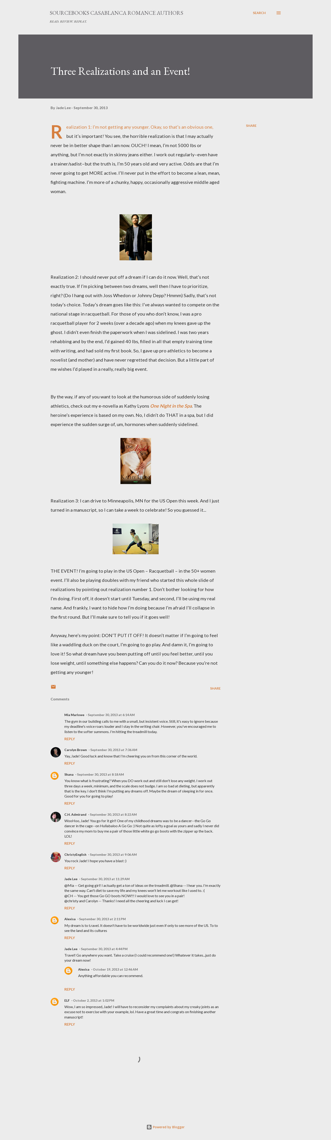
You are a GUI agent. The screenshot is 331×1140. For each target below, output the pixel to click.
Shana (69, 774)
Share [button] (251, 126)
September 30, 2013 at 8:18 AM (100, 774)
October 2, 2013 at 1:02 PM (93, 1000)
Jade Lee (70, 879)
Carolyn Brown (75, 750)
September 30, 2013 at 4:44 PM (104, 949)
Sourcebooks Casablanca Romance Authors (116, 12)
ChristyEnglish (75, 854)
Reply (69, 739)
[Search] (259, 13)
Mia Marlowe (74, 715)
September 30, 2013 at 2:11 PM (102, 919)
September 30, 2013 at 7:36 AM (113, 750)
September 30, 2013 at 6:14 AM (111, 715)
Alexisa (70, 919)
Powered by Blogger (165, 1127)
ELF (67, 1000)
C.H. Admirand (75, 814)
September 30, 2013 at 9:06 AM (113, 854)
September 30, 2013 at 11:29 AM (105, 879)
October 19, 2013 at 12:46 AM (115, 969)
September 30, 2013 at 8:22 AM (113, 814)
